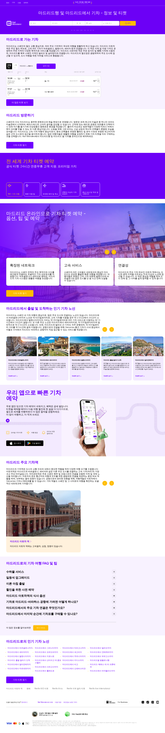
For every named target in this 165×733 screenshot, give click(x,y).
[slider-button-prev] (107, 255)
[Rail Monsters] (17, 23)
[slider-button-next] (114, 255)
